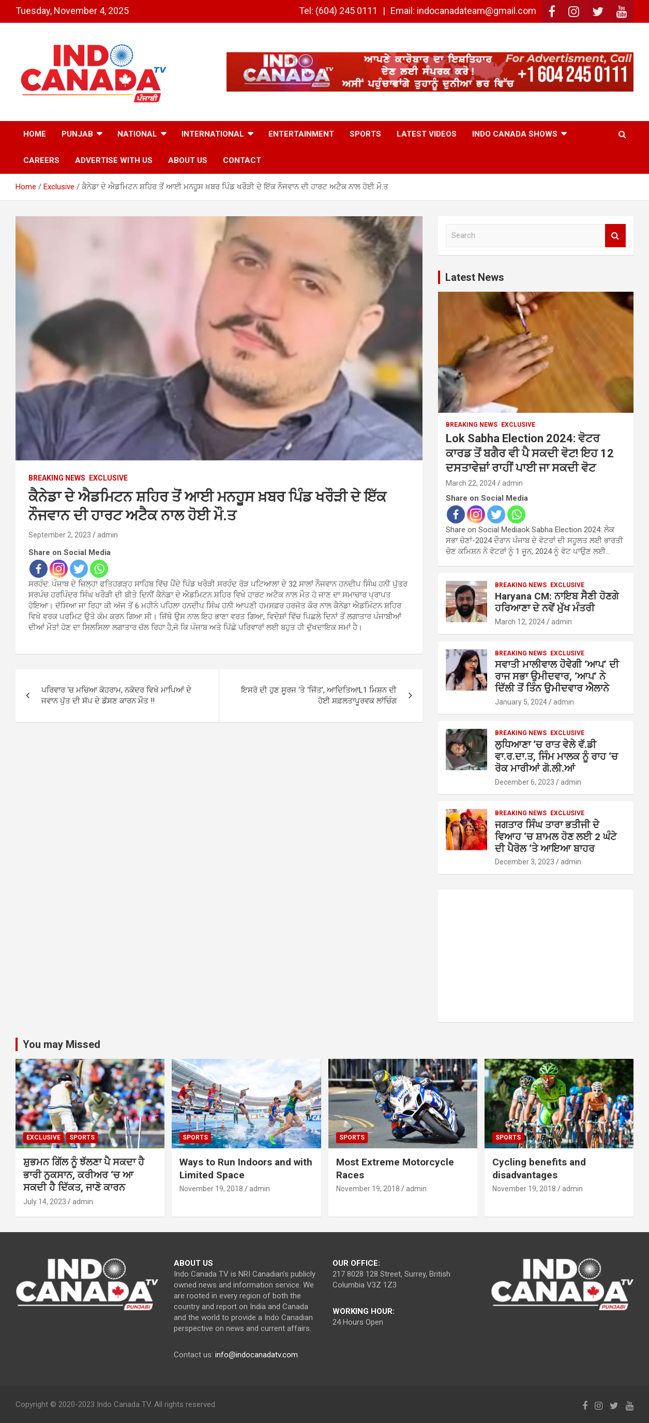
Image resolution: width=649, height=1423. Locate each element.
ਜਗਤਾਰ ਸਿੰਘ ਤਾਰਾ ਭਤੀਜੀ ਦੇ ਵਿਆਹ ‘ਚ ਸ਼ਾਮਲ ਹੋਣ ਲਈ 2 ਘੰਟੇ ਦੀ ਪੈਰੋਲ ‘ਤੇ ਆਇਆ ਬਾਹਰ (555, 837)
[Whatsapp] (99, 569)
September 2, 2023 (59, 535)
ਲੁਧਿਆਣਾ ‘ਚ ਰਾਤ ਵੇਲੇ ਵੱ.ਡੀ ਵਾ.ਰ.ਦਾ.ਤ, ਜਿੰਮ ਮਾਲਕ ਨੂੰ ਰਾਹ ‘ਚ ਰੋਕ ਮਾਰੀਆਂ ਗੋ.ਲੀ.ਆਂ (556, 756)
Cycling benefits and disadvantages (539, 1168)
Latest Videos (427, 134)
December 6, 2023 (524, 782)
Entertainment (301, 134)
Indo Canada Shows (514, 134)
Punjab (77, 134)
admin (107, 535)
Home (34, 134)
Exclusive (108, 478)
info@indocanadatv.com (256, 1354)
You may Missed (61, 1044)
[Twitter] (79, 569)
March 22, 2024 (471, 483)
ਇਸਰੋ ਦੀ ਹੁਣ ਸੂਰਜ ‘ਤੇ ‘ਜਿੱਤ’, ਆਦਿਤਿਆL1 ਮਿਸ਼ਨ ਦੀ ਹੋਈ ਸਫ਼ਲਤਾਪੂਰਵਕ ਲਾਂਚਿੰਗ (319, 695)
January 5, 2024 (521, 702)
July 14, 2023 (44, 1201)
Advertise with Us (114, 160)
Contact (242, 160)
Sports (365, 134)
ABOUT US (187, 160)
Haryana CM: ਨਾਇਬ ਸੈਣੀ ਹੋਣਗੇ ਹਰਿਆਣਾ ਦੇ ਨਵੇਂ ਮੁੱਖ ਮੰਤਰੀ (556, 602)
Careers (41, 160)
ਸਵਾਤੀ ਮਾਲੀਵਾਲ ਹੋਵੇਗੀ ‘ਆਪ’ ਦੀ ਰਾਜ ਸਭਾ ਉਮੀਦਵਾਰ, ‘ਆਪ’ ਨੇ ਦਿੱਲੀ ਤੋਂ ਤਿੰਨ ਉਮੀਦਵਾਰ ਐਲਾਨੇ (557, 676)
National (137, 134)
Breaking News (56, 478)
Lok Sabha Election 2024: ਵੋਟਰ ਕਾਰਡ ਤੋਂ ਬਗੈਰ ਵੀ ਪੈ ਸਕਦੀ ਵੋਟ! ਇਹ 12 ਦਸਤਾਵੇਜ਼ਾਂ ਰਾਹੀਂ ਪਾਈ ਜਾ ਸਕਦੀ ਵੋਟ (530, 453)
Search (615, 235)
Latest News (474, 277)
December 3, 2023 (524, 862)
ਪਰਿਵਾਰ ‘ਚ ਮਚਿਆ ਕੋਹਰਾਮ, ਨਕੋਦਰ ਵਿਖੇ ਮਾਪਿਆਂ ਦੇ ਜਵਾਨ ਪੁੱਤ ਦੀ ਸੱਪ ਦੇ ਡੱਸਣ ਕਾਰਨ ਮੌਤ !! (116, 695)
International (213, 134)
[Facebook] (38, 569)
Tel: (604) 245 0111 (338, 10)
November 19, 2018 (211, 1189)
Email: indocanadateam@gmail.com (463, 10)
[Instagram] (59, 569)
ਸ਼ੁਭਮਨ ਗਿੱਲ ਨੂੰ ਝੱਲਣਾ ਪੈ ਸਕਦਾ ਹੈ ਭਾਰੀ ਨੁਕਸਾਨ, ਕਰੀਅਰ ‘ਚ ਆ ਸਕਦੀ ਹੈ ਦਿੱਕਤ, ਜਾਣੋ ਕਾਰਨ (83, 1174)
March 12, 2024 (520, 622)
